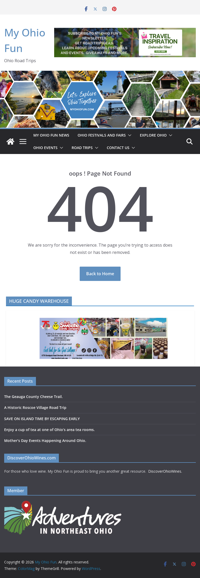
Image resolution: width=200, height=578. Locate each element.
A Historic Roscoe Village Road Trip (35, 407)
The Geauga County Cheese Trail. (33, 396)
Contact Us (118, 147)
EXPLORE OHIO (153, 135)
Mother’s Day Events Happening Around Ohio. (45, 440)
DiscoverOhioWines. (165, 471)
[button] (129, 135)
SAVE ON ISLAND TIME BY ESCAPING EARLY (42, 418)
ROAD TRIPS (82, 147)
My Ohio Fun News (51, 135)
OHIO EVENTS (45, 147)
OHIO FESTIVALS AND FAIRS (102, 135)
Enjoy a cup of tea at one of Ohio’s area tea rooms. (49, 429)
